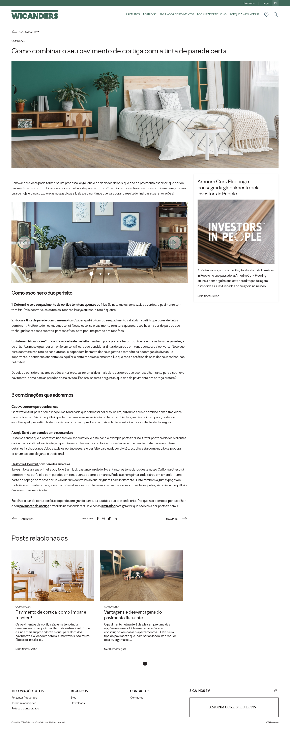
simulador (109, 507)
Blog (74, 699)
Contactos (136, 699)
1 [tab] (92, 273)
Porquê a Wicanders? (244, 14)
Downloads (248, 3)
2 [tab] (101, 273)
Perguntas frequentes (24, 699)
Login (265, 3)
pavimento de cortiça (35, 507)
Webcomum (272, 723)
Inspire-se (149, 14)
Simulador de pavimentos (176, 14)
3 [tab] (109, 273)
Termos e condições (24, 704)
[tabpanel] (99, 242)
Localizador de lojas (211, 14)
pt (274, 3)
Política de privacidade (26, 709)
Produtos (132, 14)
